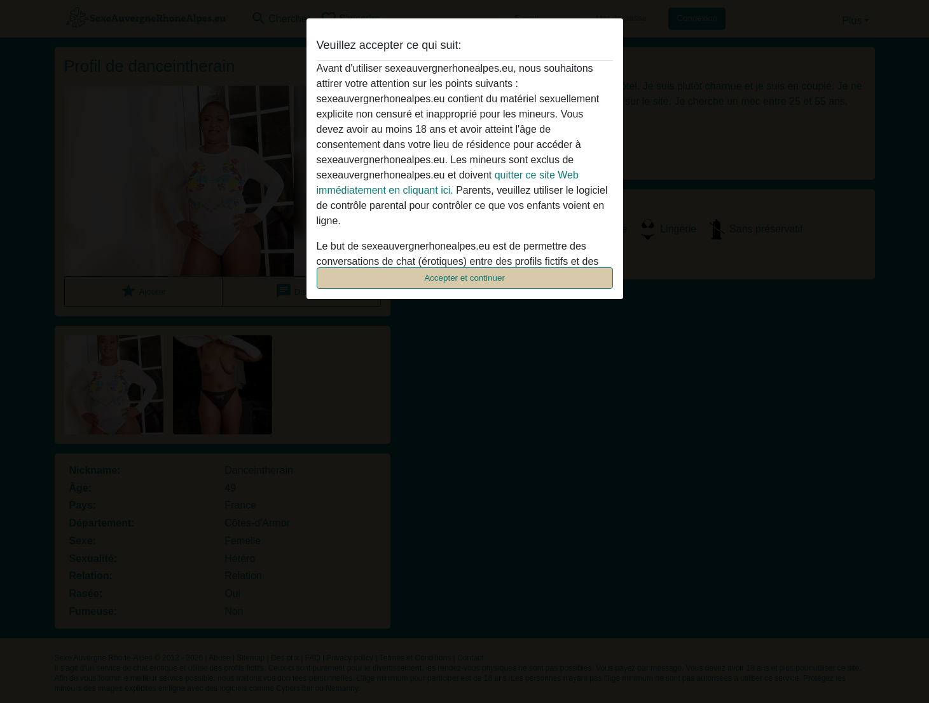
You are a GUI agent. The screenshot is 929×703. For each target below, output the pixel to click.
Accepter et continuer (464, 278)
